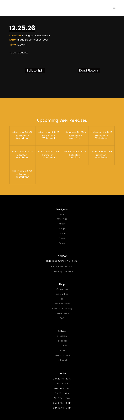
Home (62, 214)
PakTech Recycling (62, 308)
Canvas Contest (62, 303)
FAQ (62, 318)
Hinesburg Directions (62, 271)
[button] (114, 8)
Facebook (62, 340)
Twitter (62, 350)
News (62, 238)
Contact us (62, 289)
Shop (62, 228)
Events (62, 243)
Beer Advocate (62, 355)
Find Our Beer (62, 294)
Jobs (62, 298)
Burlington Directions (62, 266)
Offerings (62, 218)
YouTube (62, 345)
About (62, 223)
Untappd (62, 360)
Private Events (62, 313)
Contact (62, 233)
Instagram (62, 335)
